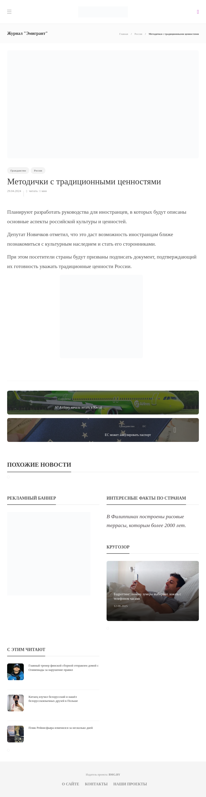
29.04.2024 (14, 191)
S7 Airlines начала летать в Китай (78, 407)
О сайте (70, 784)
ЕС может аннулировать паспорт (128, 435)
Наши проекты (130, 784)
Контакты (96, 784)
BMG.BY (114, 774)
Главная (123, 33)
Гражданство (18, 170)
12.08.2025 (121, 606)
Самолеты (65, 398)
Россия (138, 33)
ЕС (144, 426)
